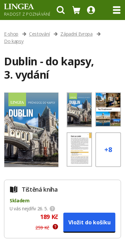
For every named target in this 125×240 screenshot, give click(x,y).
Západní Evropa (76, 34)
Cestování (39, 34)
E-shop (11, 34)
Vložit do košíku (89, 222)
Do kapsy (13, 41)
